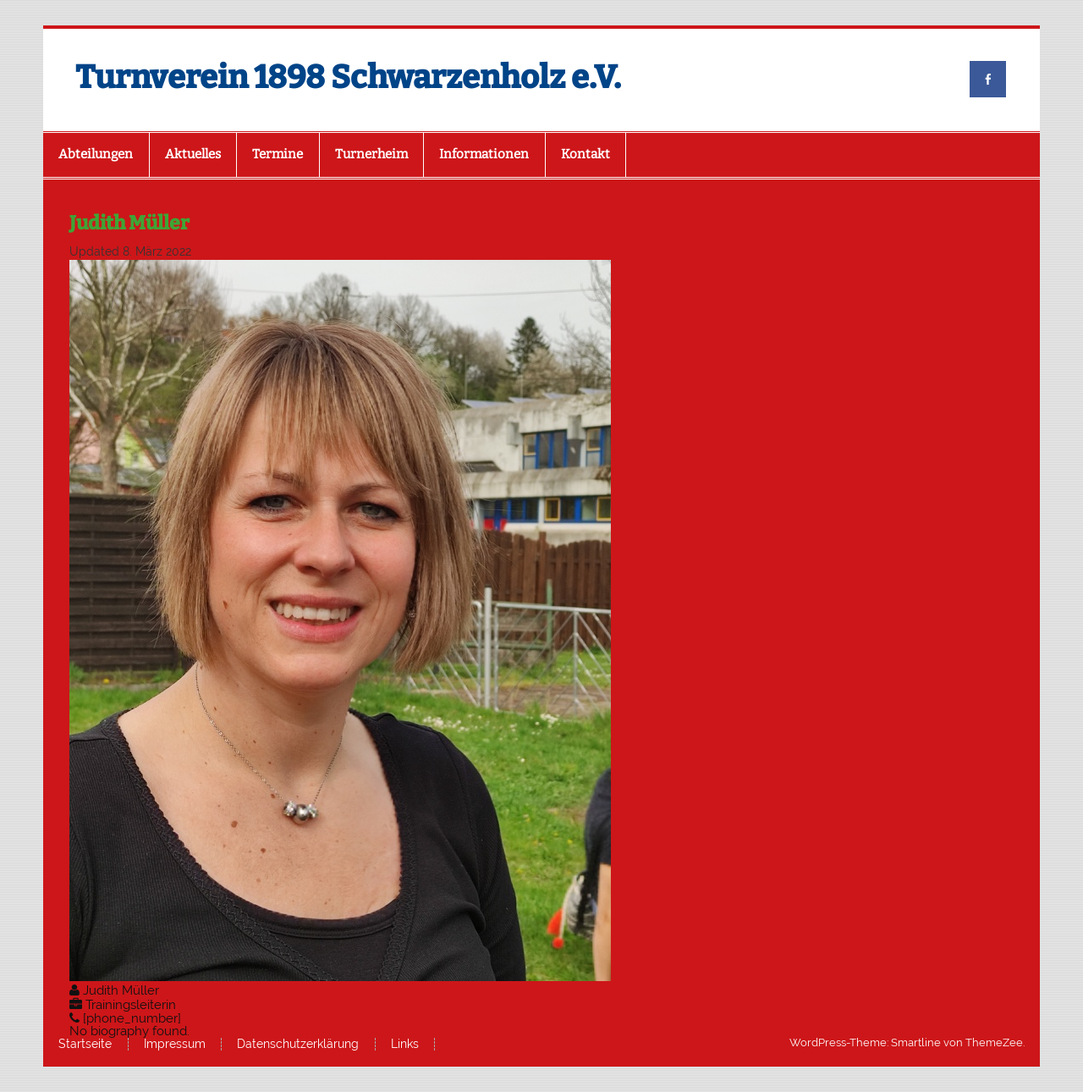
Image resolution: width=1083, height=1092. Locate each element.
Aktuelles (193, 154)
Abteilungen (95, 154)
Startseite (85, 1045)
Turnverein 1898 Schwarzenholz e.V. (348, 77)
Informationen (484, 154)
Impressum (175, 1045)
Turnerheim (371, 154)
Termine (277, 154)
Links (405, 1045)
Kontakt (585, 154)
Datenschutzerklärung (298, 1045)
